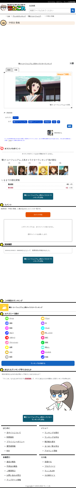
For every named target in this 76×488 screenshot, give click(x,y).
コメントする (38, 214)
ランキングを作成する (38, 363)
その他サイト (50, 475)
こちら (9, 140)
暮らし (45, 347)
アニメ (15, 118)
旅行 (44, 337)
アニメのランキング (19, 16)
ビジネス (46, 352)
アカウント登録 (51, 451)
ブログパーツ (50, 466)
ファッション (11, 342)
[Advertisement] (38, 43)
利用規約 (10, 437)
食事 (8, 347)
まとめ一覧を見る (52, 446)
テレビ (45, 328)
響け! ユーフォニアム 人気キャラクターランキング (35, 63)
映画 (8, 328)
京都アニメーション (35, 122)
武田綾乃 (47, 122)
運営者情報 (11, 446)
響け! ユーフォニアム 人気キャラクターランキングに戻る (38, 196)
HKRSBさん (58, 133)
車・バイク (47, 333)
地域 (44, 357)
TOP (8, 16)
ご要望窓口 (11, 471)
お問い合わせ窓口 (14, 475)
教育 (8, 357)
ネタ (8, 352)
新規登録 (28, 378)
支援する (48, 462)
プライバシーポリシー (16, 442)
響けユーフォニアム (20, 122)
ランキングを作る (52, 437)
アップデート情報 (14, 480)
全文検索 (32, 5)
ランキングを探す (52, 433)
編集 (69, 126)
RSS (8, 451)
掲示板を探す (50, 442)
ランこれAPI (50, 471)
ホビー (9, 333)
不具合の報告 (12, 466)
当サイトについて (14, 433)
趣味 (44, 342)
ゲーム (9, 318)
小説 (54, 122)
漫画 (8, 323)
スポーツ (10, 337)
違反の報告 (11, 462)
